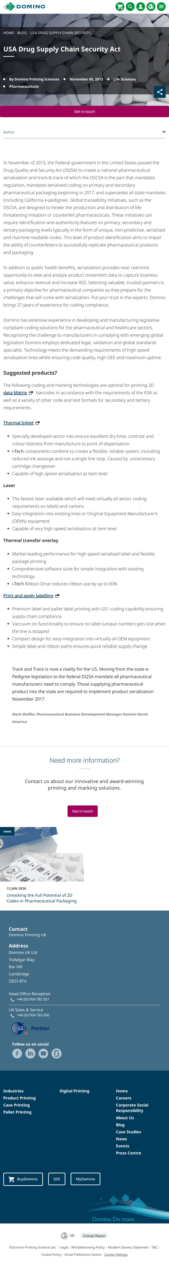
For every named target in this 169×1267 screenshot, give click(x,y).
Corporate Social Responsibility (132, 1108)
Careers (123, 1098)
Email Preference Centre (83, 1254)
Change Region (94, 1235)
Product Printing (19, 1098)
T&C (155, 1247)
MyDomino (86, 1178)
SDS (57, 1178)
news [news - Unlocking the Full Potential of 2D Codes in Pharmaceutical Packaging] (7, 831)
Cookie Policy (51, 1254)
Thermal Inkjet (18, 423)
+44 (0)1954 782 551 (33, 999)
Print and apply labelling (28, 596)
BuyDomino (23, 1179)
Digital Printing (74, 1091)
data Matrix (15, 393)
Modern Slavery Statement (128, 1247)
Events (122, 1146)
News (121, 1139)
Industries (13, 1091)
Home (122, 1091)
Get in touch (84, 111)
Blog (120, 1124)
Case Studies (128, 1132)
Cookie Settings (116, 1254)
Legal (64, 1247)
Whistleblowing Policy (88, 1247)
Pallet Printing (17, 1112)
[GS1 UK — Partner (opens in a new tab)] (31, 1028)
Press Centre (128, 1153)
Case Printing (16, 1105)
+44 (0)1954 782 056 (33, 1015)
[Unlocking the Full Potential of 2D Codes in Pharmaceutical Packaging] (42, 868)
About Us (125, 1117)
